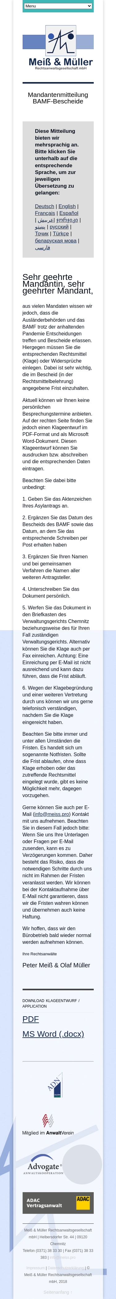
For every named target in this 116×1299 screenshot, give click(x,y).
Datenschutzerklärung (66, 1268)
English (67, 206)
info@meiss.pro (52, 814)
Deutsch (44, 206)
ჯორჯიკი (67, 220)
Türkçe (61, 234)
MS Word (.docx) (53, 1034)
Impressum (35, 1268)
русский (59, 227)
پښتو (40, 227)
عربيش (46, 220)
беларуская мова (56, 241)
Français (45, 213)
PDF (31, 1019)
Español (68, 213)
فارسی (42, 248)
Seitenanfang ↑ (58, 1292)
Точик (42, 234)
